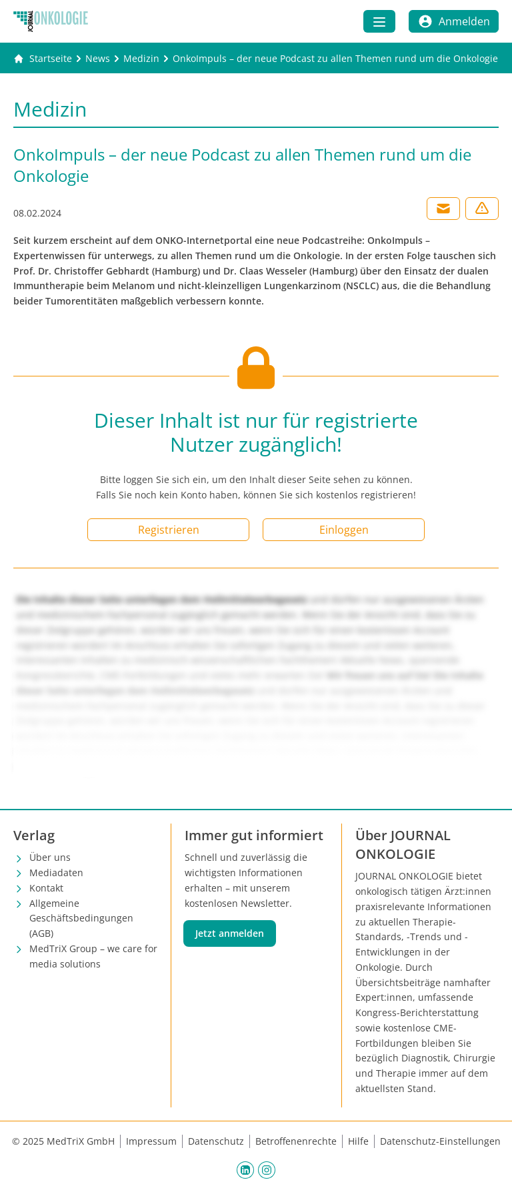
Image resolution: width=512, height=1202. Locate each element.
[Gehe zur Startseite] (42, 58)
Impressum (151, 1141)
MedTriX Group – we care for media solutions (93, 956)
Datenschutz (216, 1141)
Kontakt (46, 888)
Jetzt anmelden (229, 933)
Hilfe (358, 1141)
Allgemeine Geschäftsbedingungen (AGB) (81, 918)
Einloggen (344, 529)
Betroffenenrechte (296, 1141)
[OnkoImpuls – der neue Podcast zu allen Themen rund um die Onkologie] (335, 58)
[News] (97, 58)
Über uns (50, 857)
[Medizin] (141, 58)
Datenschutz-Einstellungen (440, 1141)
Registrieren (168, 529)
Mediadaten (56, 872)
